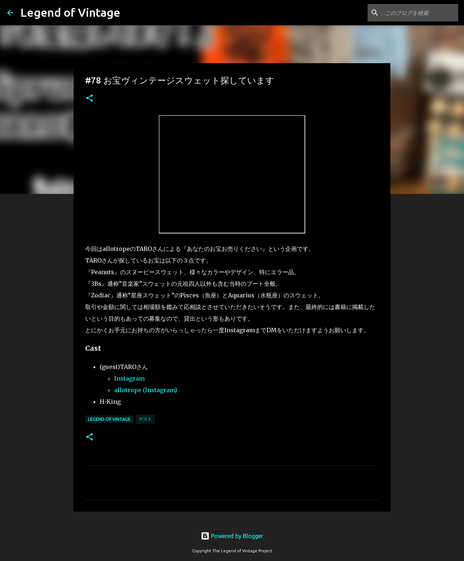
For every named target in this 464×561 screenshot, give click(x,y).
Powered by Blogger (232, 536)
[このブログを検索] (420, 12)
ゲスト (145, 418)
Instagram (129, 378)
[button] (89, 98)
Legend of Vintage (70, 12)
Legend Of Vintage (109, 419)
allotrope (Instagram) (145, 390)
